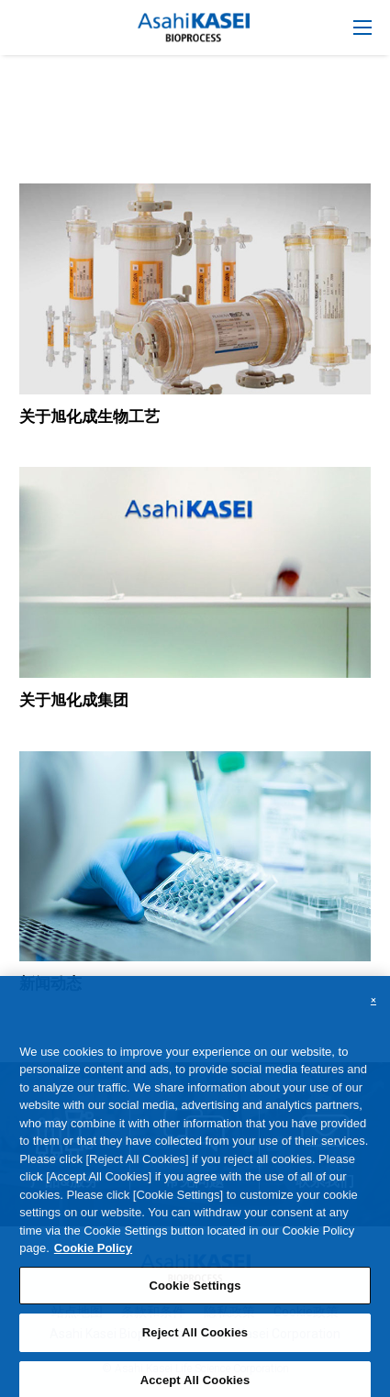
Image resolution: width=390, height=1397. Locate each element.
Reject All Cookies (195, 1340)
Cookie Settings (194, 1292)
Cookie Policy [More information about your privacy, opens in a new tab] (93, 1254)
